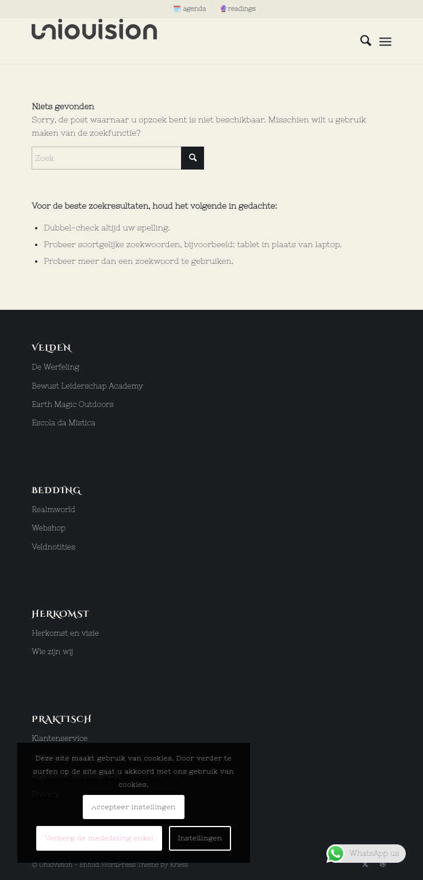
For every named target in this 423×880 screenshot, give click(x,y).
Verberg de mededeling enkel (99, 838)
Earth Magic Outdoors (73, 404)
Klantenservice (59, 738)
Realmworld (53, 509)
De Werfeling (55, 367)
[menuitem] (189, 8)
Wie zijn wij (52, 651)
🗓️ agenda (189, 8)
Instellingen (200, 838)
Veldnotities (53, 547)
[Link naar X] (365, 864)
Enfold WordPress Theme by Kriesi (133, 864)
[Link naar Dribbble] (382, 864)
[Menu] (385, 41)
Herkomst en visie (65, 633)
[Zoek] (360, 41)
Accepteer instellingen (133, 807)
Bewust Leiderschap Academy (87, 386)
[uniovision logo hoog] (175, 41)
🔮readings (237, 8)
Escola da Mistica (63, 422)
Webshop (49, 528)
